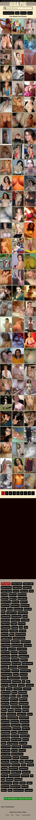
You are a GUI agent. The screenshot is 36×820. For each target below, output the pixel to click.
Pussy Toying (6, 736)
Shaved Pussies (6, 757)
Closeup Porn (15, 620)
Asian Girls (24, 591)
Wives (10, 790)
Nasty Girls (14, 703)
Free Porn (14, 652)
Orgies (4, 714)
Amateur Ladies (28, 584)
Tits (32, 775)
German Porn (5, 660)
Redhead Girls (25, 736)
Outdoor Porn (22, 714)
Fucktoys (14, 656)
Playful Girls (14, 721)
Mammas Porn (6, 692)
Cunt (25, 627)
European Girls (25, 641)
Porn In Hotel (5, 725)
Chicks (25, 616)
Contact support (26, 815)
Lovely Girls (27, 689)
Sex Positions (6, 750)
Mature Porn (5, 696)
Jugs (28, 681)
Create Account (26, 1)
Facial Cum (27, 645)
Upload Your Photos (15, 812)
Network (30, 13)
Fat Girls (4, 649)
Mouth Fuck (23, 699)
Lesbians (9, 689)
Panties (30, 714)
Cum (21, 627)
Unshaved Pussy (6, 783)
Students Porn (13, 768)
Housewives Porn (14, 678)
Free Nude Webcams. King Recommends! (18, 798)
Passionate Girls (12, 718)
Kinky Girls (13, 685)
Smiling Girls (29, 761)
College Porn (5, 623)
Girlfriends (24, 660)
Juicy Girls (5, 685)
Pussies (14, 732)
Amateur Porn (17, 587)
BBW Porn (13, 598)
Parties (4, 718)
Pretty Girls (25, 725)
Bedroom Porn (6, 602)
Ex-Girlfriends (6, 645)
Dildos (12, 634)
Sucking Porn (24, 768)
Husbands (24, 678)
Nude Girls (25, 707)
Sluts (21, 761)
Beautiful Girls (22, 598)
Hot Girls (4, 678)
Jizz (23, 681)
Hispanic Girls (6, 670)
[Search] (18, 8)
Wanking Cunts (15, 786)
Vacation (22, 783)
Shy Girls (15, 757)
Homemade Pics (25, 670)
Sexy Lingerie (6, 754)
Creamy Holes (6, 627)
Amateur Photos (6, 587)
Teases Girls (26, 772)
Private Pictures (6, 728)
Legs (3, 689)
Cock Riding (25, 620)
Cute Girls (23, 631)
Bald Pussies (22, 594)
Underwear (9, 779)
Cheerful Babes (16, 616)
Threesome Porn (14, 775)
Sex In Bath (23, 743)
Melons (13, 696)
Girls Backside (6, 663)
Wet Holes (25, 786)
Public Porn (25, 728)
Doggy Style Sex (6, 638)
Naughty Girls (6, 707)
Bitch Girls (15, 602)
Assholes (4, 594)
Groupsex (4, 667)
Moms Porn (5, 699)
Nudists (4, 710)
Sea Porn (25, 739)
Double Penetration (19, 638)
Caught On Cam (11, 612)
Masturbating (22, 692)
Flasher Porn (5, 652)
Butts (3, 612)
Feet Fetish (12, 649)
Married (14, 692)
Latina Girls (29, 685)
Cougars (13, 623)
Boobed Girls (25, 605)
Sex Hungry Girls (13, 743)
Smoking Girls (6, 765)
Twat (3, 779)
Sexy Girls (22, 750)
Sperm (23, 765)
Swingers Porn (16, 772)
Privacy (18, 815)
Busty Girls (27, 609)
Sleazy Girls (5, 761)
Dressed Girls (6, 641)
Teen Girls (5, 775)
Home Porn (15, 670)
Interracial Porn (6, 681)
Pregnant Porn (15, 725)
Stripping (4, 768)
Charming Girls (22, 612)
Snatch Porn (15, 765)
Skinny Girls (24, 757)
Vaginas (29, 783)
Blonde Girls (5, 605)
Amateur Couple (17, 584)
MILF (18, 696)
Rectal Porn (15, 736)
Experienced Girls (17, 645)
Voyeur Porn (5, 786)
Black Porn (24, 602)
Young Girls (28, 790)
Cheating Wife (6, 616)
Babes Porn (12, 594)
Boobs (3, 609)
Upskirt (16, 783)
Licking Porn (18, 689)
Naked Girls (5, 703)
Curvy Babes (13, 631)
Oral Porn (18, 710)
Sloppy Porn (14, 761)
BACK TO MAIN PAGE (7, 807)
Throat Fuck (25, 775)
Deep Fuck (5, 634)
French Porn (22, 652)
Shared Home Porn (17, 754)
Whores (4, 790)
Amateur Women (6, 591)
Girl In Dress (15, 660)
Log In (32, 1)
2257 (12, 815)
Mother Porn (14, 699)
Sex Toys (14, 750)
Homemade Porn (6, 674)
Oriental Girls (11, 714)
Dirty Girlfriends (20, 634)
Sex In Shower (6, 746)
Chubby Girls (5, 620)
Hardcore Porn (23, 667)
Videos (17, 13)
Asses (31, 591)
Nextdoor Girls (16, 707)
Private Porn (16, 728)
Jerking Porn (16, 681)
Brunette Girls (18, 609)
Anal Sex (16, 591)
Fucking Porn (6, 656)
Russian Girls (6, 739)
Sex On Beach (16, 746)
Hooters (16, 674)
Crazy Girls (21, 623)
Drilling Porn (15, 641)
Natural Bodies (23, 703)
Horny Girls (23, 674)
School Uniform (16, 739)
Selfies (4, 743)
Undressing (18, 779)
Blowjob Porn (15, 605)
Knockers (21, 685)
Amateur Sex (27, 587)
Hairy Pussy (13, 667)
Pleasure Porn (24, 721)
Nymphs (10, 710)
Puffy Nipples (6, 732)
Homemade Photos (8, 13)
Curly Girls (5, 631)
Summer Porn (6, 772)
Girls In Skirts (16, 663)
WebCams (23, 13)
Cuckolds (14, 627)
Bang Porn (5, 598)
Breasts (10, 609)
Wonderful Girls (18, 790)
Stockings (30, 765)
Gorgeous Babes (27, 663)
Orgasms (25, 710)
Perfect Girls (5, 721)
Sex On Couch (27, 746)
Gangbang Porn (23, 656)
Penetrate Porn (24, 718)
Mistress (24, 696)
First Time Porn (21, 649)
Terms (7, 815)
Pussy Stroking (22, 732)
